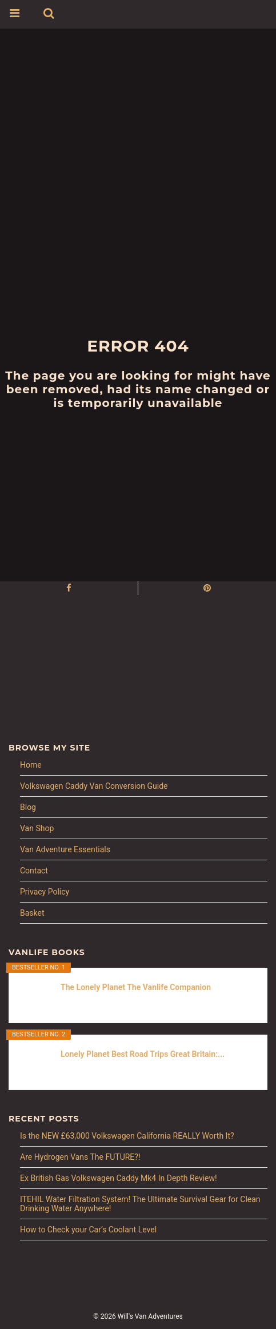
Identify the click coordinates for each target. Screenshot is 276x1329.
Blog (28, 807)
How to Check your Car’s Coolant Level (88, 1229)
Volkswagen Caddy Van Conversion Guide (93, 786)
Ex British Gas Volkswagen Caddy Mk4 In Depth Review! (118, 1178)
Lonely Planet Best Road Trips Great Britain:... (143, 1054)
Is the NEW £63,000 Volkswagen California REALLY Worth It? (127, 1135)
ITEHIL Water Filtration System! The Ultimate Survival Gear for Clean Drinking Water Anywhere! (140, 1204)
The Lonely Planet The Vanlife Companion (136, 987)
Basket (32, 912)
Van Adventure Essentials (65, 849)
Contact (34, 870)
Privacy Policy (44, 891)
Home (31, 764)
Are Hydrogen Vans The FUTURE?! (80, 1157)
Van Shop (37, 828)
